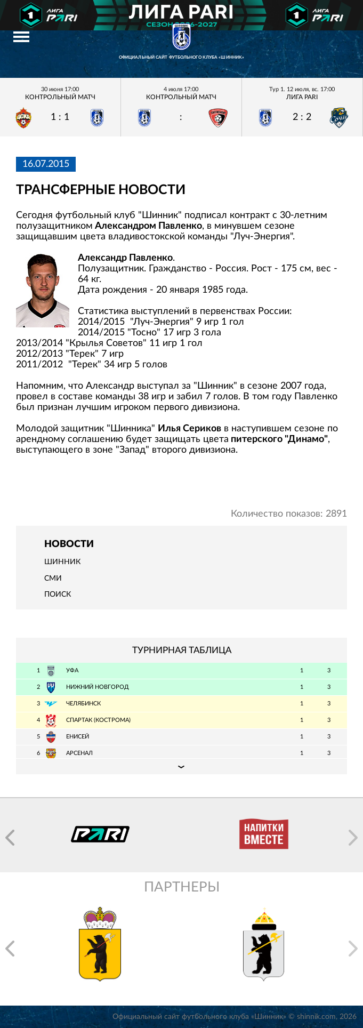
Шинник (62, 562)
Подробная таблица (181, 766)
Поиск (57, 594)
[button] (9, 838)
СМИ (53, 578)
